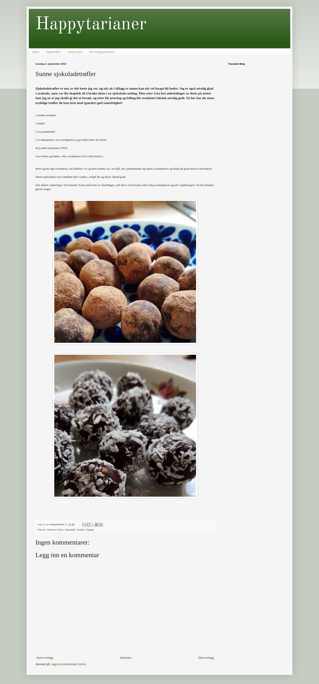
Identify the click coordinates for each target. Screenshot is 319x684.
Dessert (51, 529)
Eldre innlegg (206, 657)
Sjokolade (70, 529)
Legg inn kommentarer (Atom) (68, 664)
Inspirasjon (75, 52)
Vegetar (90, 529)
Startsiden (126, 657)
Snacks (80, 529)
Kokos (60, 529)
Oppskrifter (53, 52)
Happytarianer (91, 24)
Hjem (35, 52)
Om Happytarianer (102, 52)
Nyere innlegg (45, 657)
